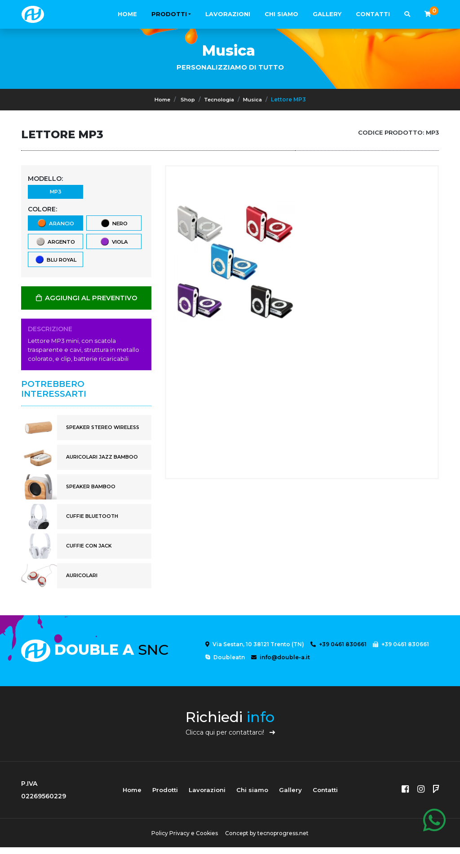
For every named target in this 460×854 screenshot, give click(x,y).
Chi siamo (281, 14)
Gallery (327, 14)
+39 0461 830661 (338, 651)
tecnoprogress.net (284, 839)
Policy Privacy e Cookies (183, 839)
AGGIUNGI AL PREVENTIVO (86, 305)
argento (55, 246)
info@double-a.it (280, 664)
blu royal (55, 266)
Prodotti (169, 14)
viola (114, 246)
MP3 (55, 193)
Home (127, 14)
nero (113, 226)
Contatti (373, 14)
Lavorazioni (227, 14)
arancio (55, 226)
